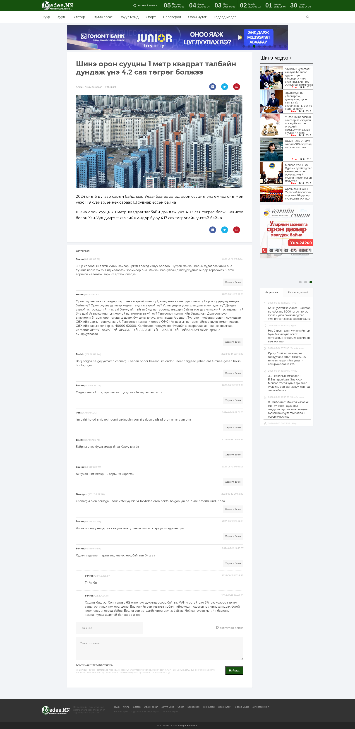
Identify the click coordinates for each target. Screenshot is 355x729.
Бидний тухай (121, 711)
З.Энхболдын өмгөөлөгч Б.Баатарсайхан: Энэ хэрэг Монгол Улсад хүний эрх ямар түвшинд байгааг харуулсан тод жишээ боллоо (289, 383)
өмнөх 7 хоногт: (148, 5)
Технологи (209, 707)
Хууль (61, 17)
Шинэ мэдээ (274, 58)
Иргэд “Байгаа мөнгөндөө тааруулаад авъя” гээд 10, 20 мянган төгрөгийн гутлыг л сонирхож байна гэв (287, 358)
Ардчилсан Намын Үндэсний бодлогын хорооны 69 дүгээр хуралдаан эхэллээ (298, 194)
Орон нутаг (197, 17)
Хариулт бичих (233, 282)
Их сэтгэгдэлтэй (298, 292)
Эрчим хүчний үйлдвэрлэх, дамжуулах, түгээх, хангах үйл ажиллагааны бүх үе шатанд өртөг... (298, 101)
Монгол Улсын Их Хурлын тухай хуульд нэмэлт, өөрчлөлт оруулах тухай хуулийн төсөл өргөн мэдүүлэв (298, 173)
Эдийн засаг (102, 17)
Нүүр (46, 17)
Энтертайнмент (260, 707)
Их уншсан (271, 292)
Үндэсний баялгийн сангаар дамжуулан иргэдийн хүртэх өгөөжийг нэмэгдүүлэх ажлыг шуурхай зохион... (298, 125)
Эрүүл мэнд (129, 17)
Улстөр (79, 17)
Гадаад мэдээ (225, 17)
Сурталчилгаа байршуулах (146, 711)
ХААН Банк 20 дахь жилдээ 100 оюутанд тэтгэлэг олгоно (298, 144)
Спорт (151, 17)
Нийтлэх (234, 670)
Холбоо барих (170, 711)
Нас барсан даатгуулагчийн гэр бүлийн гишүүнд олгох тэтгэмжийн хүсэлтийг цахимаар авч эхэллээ (289, 336)
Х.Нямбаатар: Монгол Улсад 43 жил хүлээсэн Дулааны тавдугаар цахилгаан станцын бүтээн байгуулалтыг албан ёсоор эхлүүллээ (288, 409)
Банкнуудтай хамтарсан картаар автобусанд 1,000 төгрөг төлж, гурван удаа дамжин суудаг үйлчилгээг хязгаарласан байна (289, 313)
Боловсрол (172, 17)
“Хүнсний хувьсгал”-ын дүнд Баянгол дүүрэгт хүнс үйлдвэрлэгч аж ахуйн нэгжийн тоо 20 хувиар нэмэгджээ (299, 77)
